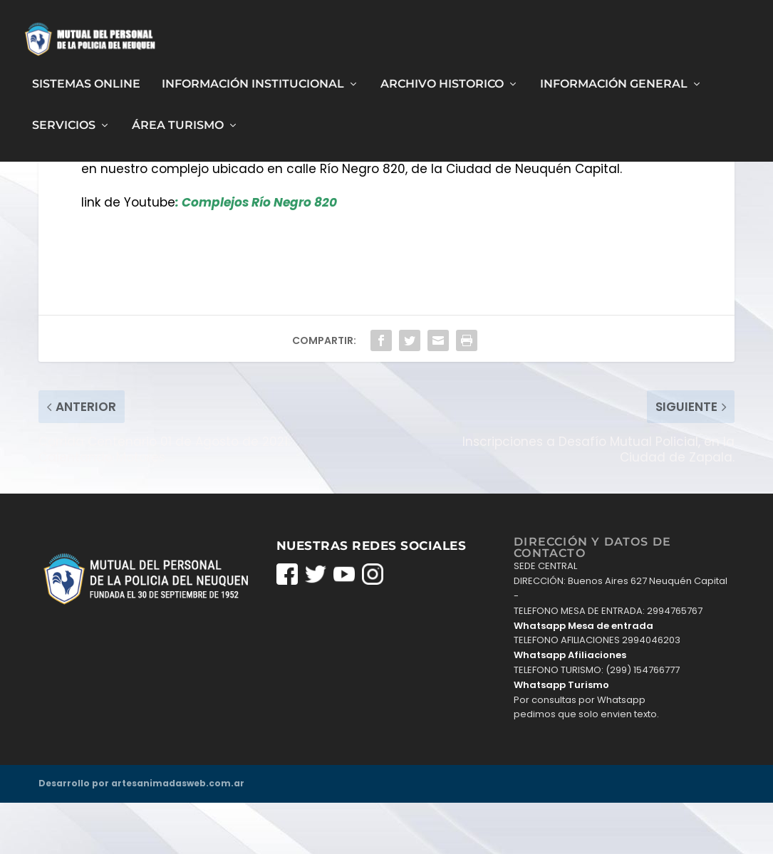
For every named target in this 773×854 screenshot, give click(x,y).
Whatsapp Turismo (561, 736)
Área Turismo (178, 120)
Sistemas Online (86, 78)
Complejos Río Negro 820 (259, 253)
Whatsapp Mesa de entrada (583, 676)
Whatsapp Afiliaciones (570, 706)
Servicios (63, 120)
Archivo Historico (442, 78)
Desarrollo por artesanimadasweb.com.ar (141, 834)
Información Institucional (253, 78)
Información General (614, 78)
